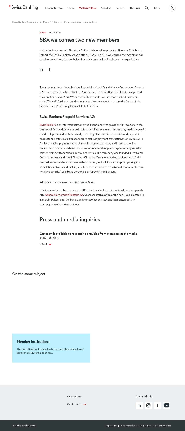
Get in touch (74, 404)
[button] (41, 69)
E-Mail (43, 244)
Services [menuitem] (120, 8)
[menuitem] (137, 8)
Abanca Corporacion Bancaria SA (64, 194)
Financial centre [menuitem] (54, 8)
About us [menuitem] (106, 8)
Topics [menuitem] (70, 8)
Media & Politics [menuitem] (87, 8)
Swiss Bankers (48, 124)
